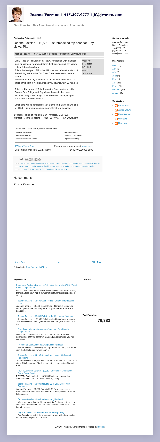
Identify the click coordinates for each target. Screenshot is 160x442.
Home (58, 262)
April (114, 69)
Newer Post (19, 262)
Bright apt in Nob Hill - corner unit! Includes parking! (41, 412)
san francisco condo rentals (82, 166)
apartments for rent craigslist (56, 163)
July (114, 72)
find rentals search (76, 163)
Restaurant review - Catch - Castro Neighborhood (40, 399)
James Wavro (124, 110)
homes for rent (91, 163)
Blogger (100, 427)
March (115, 65)
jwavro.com (87, 146)
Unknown (122, 119)
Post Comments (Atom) (36, 267)
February (116, 89)
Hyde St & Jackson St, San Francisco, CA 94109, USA (45, 169)
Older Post (96, 262)
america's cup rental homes (32, 163)
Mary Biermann (125, 114)
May (114, 79)
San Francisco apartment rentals (57, 166)
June (114, 76)
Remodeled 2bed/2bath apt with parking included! (40, 345)
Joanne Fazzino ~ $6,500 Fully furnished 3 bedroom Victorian (46, 316)
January (116, 93)
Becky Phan (123, 105)
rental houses (37, 166)
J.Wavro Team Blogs (25, 146)
